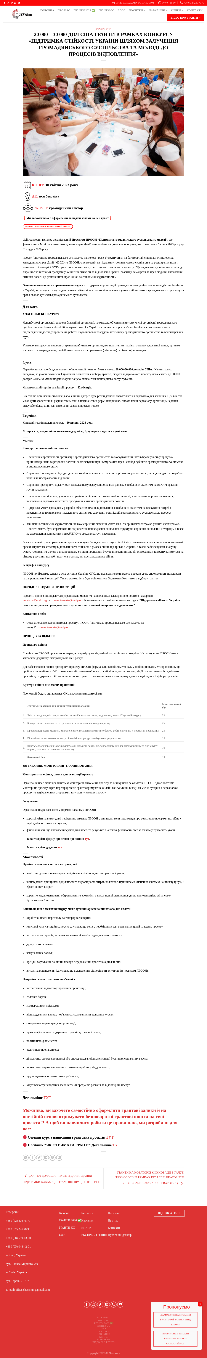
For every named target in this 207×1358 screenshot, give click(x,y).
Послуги (137, 10)
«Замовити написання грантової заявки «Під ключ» (177, 1321)
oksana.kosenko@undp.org (67, 600)
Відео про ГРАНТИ (185, 17)
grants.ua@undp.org (35, 600)
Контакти (195, 10)
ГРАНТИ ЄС (106, 10)
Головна (47, 10)
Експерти (87, 1213)
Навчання (158, 10)
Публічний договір (120, 1234)
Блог (121, 10)
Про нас (63, 10)
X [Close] (203, 1305)
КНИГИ (177, 10)
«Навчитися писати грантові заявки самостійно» (177, 1341)
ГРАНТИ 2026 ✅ (84, 10)
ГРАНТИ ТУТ (103, 29)
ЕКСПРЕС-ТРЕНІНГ (94, 1234)
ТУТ (47, 1098)
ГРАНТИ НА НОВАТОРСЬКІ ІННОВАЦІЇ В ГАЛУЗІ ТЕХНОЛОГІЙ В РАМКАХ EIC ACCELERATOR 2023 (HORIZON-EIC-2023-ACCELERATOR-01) (149, 1178)
